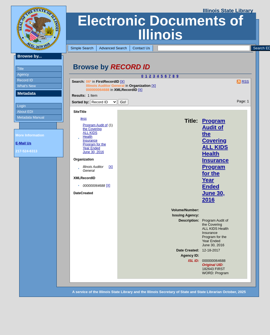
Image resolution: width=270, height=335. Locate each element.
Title (20, 69)
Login (21, 106)
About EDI (25, 112)
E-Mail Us (24, 143)
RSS (245, 81)
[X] (122, 81)
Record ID (25, 80)
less (84, 118)
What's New (26, 86)
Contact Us (141, 48)
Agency (23, 74)
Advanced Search (113, 48)
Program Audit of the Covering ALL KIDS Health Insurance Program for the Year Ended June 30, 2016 (95, 138)
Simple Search (82, 48)
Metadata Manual (30, 117)
